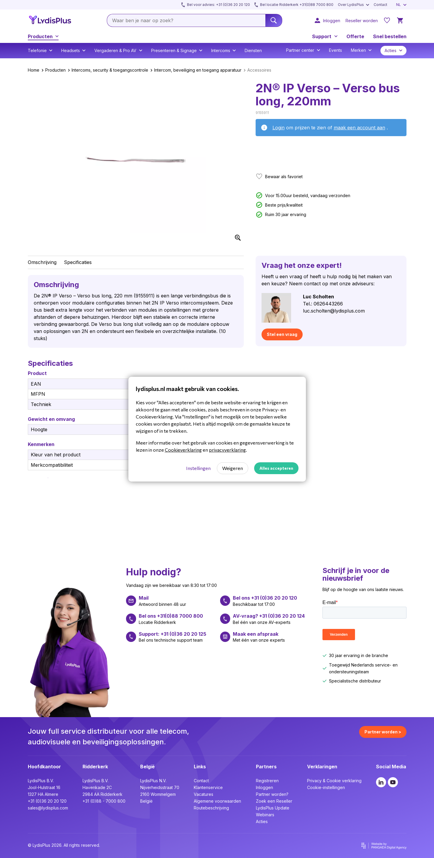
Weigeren (232, 468)
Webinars (265, 814)
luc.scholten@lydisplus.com (334, 311)
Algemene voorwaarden (217, 801)
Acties (262, 821)
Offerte (355, 36)
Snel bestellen (389, 36)
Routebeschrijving (211, 807)
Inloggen (264, 787)
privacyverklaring (227, 450)
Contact (201, 780)
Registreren (267, 780)
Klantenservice (208, 787)
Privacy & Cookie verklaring (334, 780)
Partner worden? (272, 794)
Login (278, 128)
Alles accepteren (276, 468)
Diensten (253, 50)
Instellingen (198, 468)
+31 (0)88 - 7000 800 (104, 801)
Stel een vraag (282, 334)
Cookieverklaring (183, 450)
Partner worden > (382, 731)
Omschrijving (42, 262)
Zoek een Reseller (274, 801)
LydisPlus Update (272, 807)
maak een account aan (359, 128)
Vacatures (203, 794)
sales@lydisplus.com (48, 807)
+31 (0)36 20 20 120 (47, 801)
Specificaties (78, 262)
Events (335, 50)
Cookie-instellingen (326, 787)
